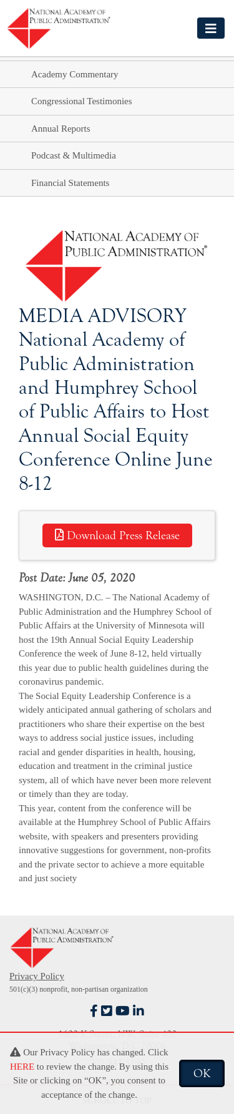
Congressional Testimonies (81, 101)
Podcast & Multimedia (73, 155)
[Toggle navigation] (211, 27)
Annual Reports (60, 129)
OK (201, 1073)
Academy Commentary (75, 74)
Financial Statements (70, 183)
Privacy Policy (36, 976)
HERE (22, 1067)
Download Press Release (117, 535)
